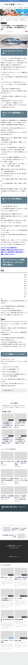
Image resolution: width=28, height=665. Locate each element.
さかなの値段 (5, 449)
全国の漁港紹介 (20, 7)
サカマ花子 (14, 403)
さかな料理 (14, 7)
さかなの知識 (8, 7)
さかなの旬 (3, 7)
